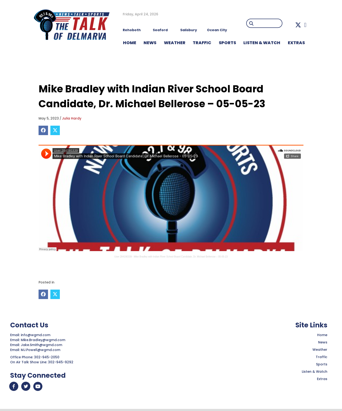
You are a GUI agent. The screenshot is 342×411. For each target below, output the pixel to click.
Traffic (321, 356)
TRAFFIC (202, 43)
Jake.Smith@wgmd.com (42, 344)
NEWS (150, 43)
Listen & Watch (314, 371)
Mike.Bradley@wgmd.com (43, 339)
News (322, 342)
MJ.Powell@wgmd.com (41, 349)
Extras (322, 378)
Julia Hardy (71, 118)
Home (322, 334)
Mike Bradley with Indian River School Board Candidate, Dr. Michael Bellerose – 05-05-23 (181, 256)
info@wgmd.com (36, 334)
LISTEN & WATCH (261, 43)
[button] (298, 25)
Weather (319, 349)
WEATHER (174, 43)
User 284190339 (123, 256)
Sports (227, 43)
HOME (129, 43)
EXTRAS (296, 43)
